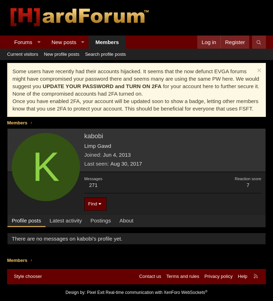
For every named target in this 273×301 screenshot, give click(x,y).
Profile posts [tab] (26, 220)
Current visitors (22, 54)
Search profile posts (105, 54)
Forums (23, 42)
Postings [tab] (100, 220)
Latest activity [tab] (66, 220)
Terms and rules (182, 276)
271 (93, 185)
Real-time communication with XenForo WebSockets (157, 292)
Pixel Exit (95, 292)
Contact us (150, 276)
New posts (64, 42)
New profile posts (61, 54)
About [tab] (126, 220)
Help (242, 276)
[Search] (259, 42)
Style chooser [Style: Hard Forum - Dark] (28, 276)
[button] (38, 42)
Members (107, 42)
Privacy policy (218, 276)
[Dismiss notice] (258, 71)
